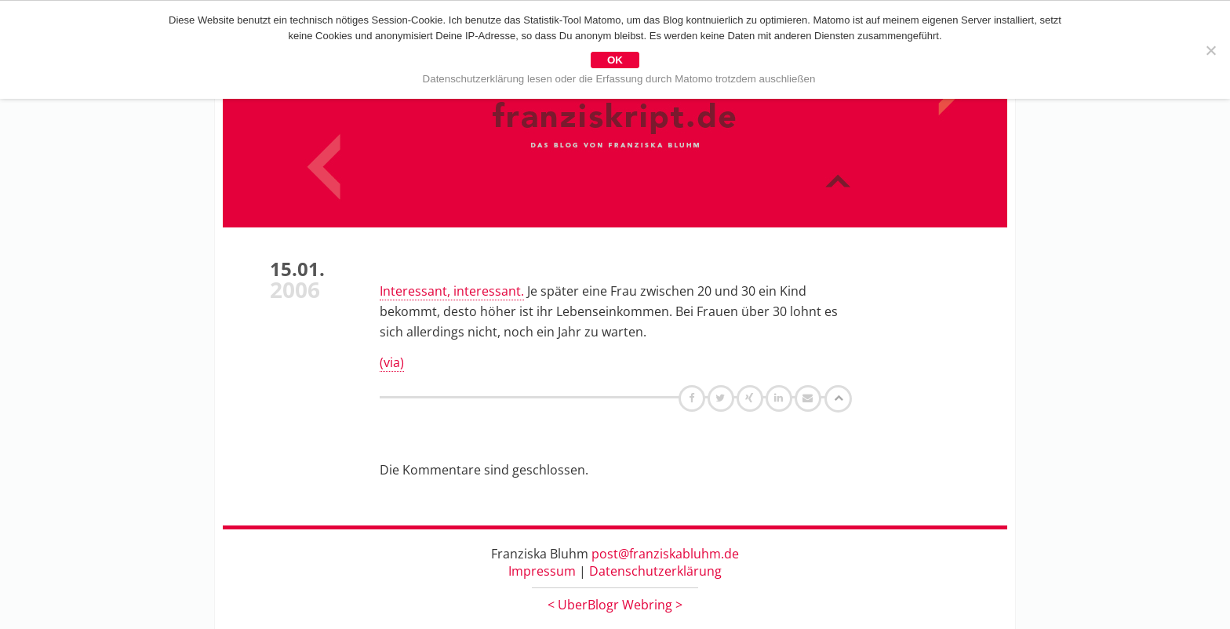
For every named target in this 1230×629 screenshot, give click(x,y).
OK (615, 60)
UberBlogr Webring (615, 604)
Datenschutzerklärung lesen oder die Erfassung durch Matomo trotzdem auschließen (619, 79)
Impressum (542, 571)
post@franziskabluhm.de (665, 553)
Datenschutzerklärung (655, 571)
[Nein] (1210, 50)
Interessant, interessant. (452, 291)
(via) (392, 362)
